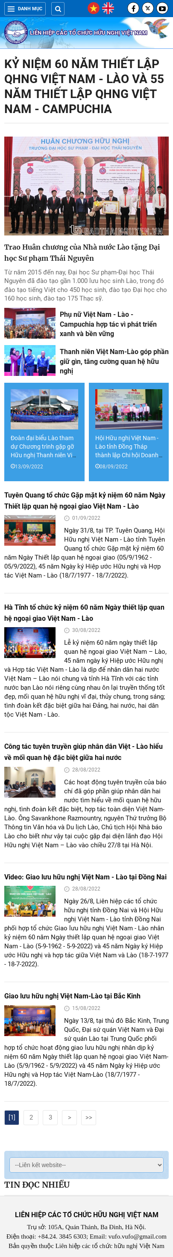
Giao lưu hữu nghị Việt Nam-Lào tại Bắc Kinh (72, 996)
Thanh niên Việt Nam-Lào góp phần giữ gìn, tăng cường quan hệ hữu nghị (114, 361)
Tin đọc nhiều (37, 1185)
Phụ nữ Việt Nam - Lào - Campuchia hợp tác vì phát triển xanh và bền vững (108, 324)
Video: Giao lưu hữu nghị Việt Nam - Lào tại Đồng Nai (85, 877)
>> (88, 1117)
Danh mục (25, 9)
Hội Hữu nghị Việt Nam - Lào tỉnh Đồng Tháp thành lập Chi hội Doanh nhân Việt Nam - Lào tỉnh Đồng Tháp (128, 455)
